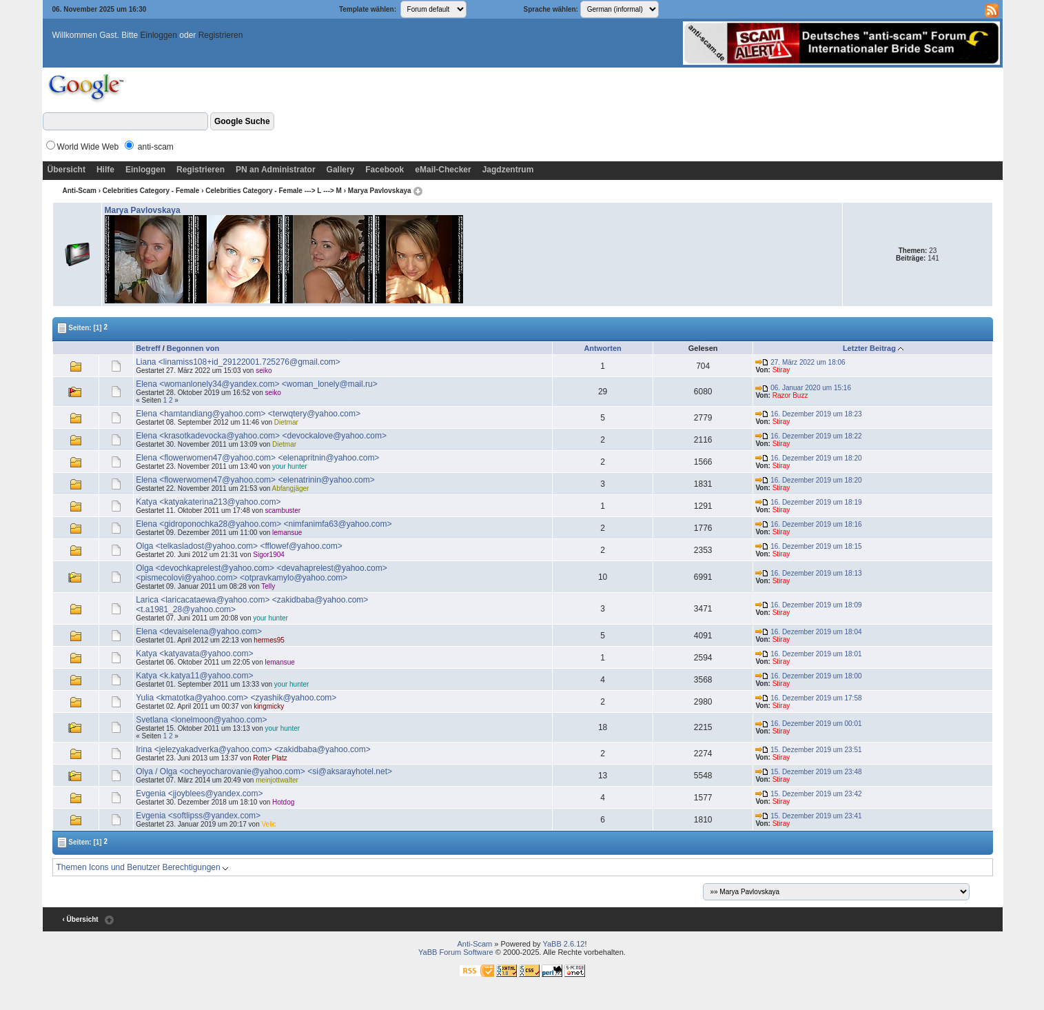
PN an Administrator (276, 169)
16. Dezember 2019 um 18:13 (808, 573)
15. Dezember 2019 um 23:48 (808, 772)
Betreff (148, 348)
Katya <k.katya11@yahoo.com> (194, 675)
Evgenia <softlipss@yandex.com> (198, 815)
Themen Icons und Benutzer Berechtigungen (143, 867)
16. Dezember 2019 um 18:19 (808, 502)
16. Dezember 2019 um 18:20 (808, 458)
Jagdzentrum (508, 169)
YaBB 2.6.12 (563, 944)
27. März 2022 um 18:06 (800, 362)
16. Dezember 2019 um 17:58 (808, 698)
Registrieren (220, 35)
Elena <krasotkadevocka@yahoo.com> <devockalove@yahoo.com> (261, 436)
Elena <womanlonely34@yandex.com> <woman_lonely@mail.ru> (257, 384)
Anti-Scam (79, 190)
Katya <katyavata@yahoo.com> (194, 653)
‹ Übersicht (80, 919)
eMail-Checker (443, 169)
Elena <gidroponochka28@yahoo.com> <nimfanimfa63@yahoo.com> (263, 524)
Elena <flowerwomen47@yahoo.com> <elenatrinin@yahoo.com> (255, 480)
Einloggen (159, 35)
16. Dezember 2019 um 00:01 (808, 723)
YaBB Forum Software (455, 952)
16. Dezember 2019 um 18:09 (808, 605)
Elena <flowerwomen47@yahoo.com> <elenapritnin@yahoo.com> (257, 458)
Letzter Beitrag (869, 348)
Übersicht (66, 169)
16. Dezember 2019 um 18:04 (808, 632)
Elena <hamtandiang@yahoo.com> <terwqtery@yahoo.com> (248, 413)
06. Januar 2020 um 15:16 (803, 388)
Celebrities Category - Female (151, 190)
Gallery (341, 169)
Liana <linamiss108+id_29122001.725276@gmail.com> (238, 362)
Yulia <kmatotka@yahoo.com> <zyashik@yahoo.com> (236, 698)
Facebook (384, 169)
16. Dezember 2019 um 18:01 (808, 654)
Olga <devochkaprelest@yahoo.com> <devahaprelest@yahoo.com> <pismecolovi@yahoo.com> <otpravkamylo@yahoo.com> (261, 573)
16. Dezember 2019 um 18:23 (808, 414)
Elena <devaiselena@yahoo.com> (199, 631)
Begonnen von (193, 348)
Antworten (602, 348)
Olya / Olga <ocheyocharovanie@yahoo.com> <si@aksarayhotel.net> (264, 771)
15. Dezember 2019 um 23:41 (808, 816)
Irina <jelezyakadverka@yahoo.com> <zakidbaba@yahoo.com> (253, 749)
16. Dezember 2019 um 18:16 (808, 524)
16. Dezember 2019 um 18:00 (808, 676)
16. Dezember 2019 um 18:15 (808, 546)
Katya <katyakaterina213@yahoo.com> (208, 502)
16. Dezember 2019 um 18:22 (808, 436)
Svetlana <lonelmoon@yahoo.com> (201, 720)
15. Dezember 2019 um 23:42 (808, 794)
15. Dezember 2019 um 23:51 (808, 750)
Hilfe (105, 169)
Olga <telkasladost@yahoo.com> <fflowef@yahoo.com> (239, 546)
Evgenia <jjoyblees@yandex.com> (199, 793)
